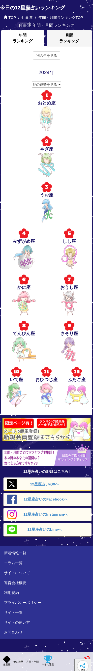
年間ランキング (22, 38)
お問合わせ (13, 632)
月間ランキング (69, 38)
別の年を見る (46, 55)
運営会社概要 (15, 583)
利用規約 (11, 592)
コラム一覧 (13, 563)
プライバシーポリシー (22, 602)
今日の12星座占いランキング (32, 7)
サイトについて (17, 573)
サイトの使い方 (17, 622)
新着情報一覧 (15, 553)
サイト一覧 (13, 612)
